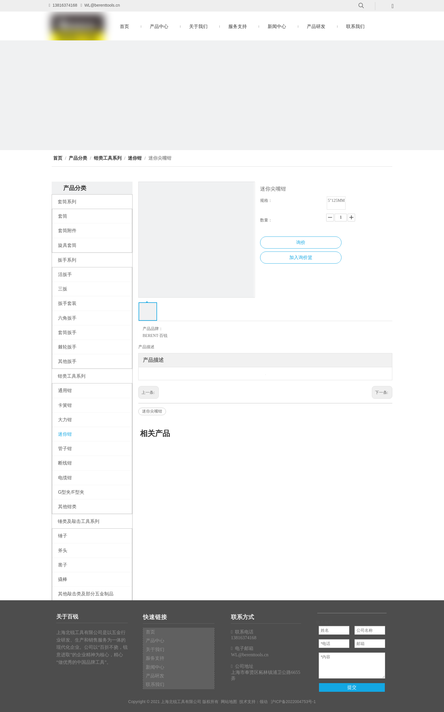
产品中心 (155, 640)
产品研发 (155, 675)
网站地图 (229, 701)
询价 (300, 242)
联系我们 (155, 684)
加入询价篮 (300, 257)
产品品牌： (153, 329)
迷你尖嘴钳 (152, 411)
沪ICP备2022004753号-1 (293, 701)
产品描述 (146, 347)
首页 (150, 631)
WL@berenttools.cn (102, 5)
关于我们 (155, 649)
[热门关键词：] (361, 6)
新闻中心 (155, 667)
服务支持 (155, 658)
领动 (264, 701)
